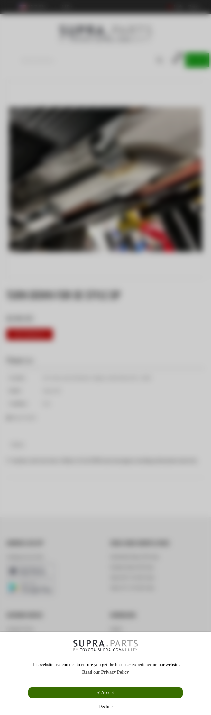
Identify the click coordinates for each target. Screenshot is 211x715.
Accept (107, 692)
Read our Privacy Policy (105, 672)
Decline (105, 706)
